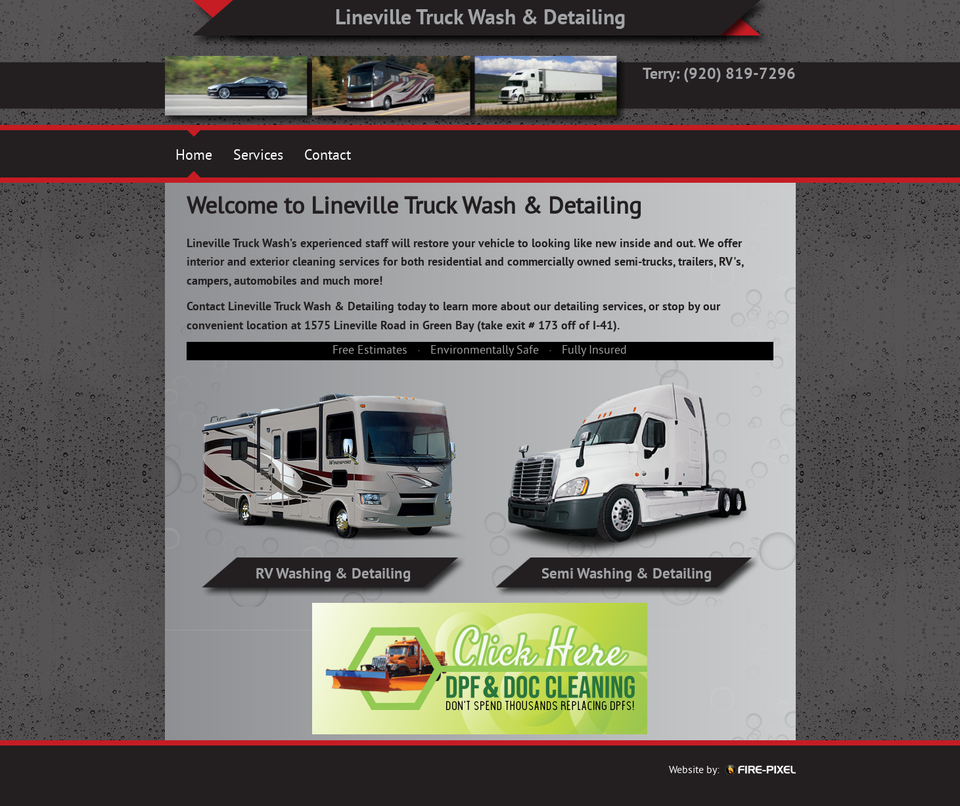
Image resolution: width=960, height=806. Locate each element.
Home (193, 156)
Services (258, 156)
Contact (327, 156)
